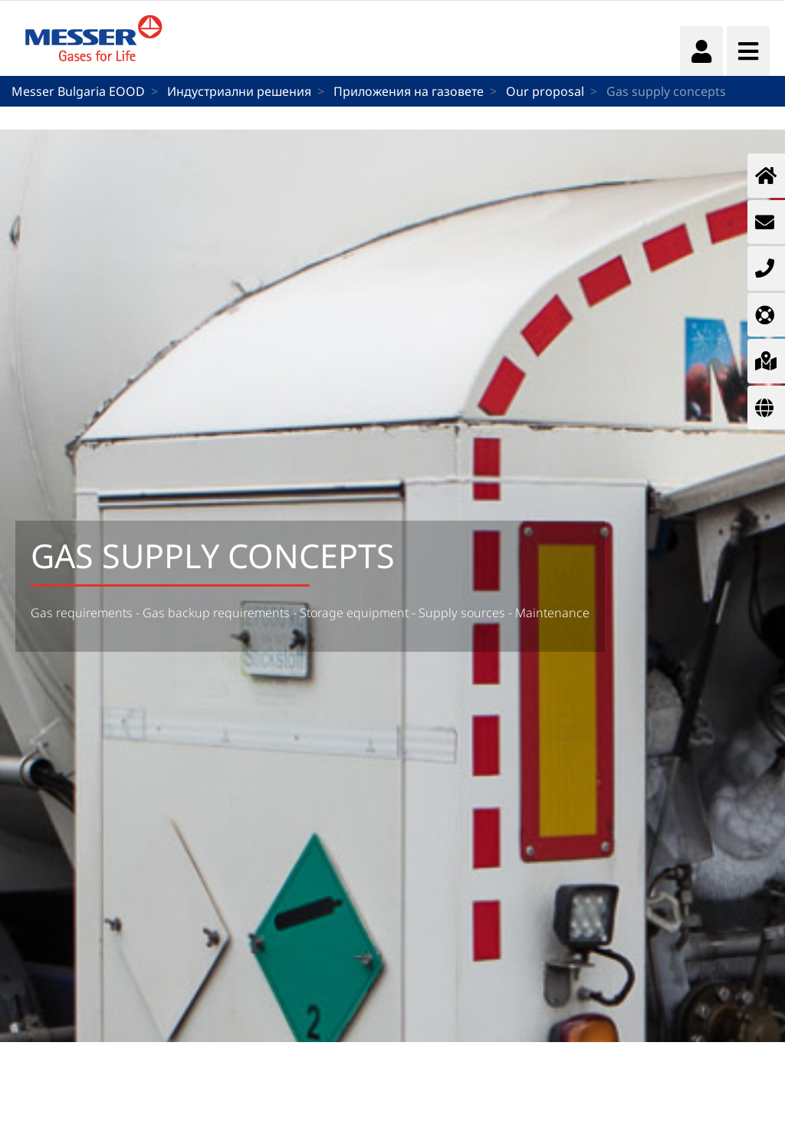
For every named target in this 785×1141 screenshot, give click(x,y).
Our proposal (545, 91)
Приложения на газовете (408, 91)
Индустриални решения (239, 91)
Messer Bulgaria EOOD (78, 91)
